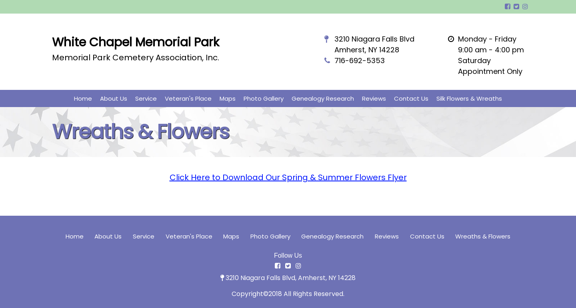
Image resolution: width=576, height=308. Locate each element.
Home (83, 98)
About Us (113, 98)
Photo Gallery (264, 98)
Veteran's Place (188, 98)
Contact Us (411, 98)
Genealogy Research (323, 98)
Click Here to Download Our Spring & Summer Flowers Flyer (288, 177)
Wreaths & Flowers (482, 236)
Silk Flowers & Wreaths (469, 98)
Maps (228, 98)
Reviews (374, 98)
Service (146, 98)
